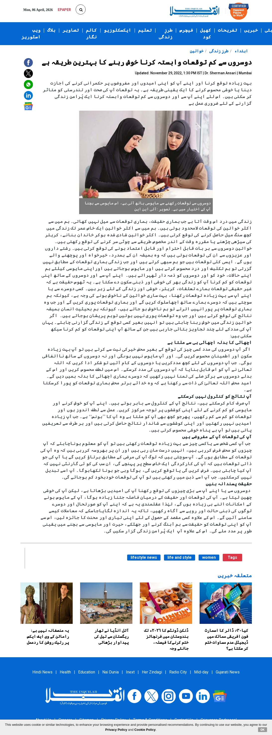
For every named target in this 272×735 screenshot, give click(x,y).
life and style (179, 557)
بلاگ (51, 30)
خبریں (251, 30)
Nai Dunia (110, 672)
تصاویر (70, 30)
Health (65, 672)
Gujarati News (228, 672)
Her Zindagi (152, 672)
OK (263, 729)
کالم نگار (91, 33)
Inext (130, 672)
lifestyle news (144, 557)
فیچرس (186, 30)
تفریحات (227, 30)
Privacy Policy (116, 730)
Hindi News (42, 672)
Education (86, 672)
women (209, 557)
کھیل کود (205, 33)
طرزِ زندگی (165, 33)
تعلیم (145, 30)
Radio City (178, 672)
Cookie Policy (145, 730)
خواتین (196, 51)
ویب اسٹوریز (31, 33)
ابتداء (240, 51)
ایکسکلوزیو (117, 30)
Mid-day (201, 672)
